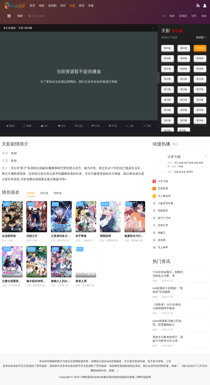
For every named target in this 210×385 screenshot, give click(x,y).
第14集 (183, 89)
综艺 (63, 5)
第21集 (199, 110)
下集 (147, 125)
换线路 (201, 37)
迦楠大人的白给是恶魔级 (66, 281)
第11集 (183, 79)
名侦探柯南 (9, 235)
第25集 (167, 130)
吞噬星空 (160, 210)
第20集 (183, 110)
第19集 (167, 110)
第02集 (183, 48)
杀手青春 (81, 235)
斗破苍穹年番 (163, 203)
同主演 (44, 193)
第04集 (167, 58)
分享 (96, 125)
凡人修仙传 (162, 196)
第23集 (183, 120)
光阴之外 (31, 235)
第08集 (183, 68)
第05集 (183, 58)
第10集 (167, 79)
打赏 (78, 125)
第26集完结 (184, 130)
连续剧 (52, 5)
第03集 (199, 48)
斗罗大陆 (174, 157)
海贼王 (159, 232)
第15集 (199, 89)
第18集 (199, 99)
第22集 (167, 120)
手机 (113, 125)
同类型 (31, 193)
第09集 (199, 68)
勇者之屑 (81, 281)
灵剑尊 (159, 240)
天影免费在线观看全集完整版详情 (43, 179)
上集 (130, 125)
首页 (32, 5)
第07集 (167, 68)
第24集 (199, 120)
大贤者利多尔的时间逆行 (66, 235)
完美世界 (160, 188)
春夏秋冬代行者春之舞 (138, 235)
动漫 (72, 5)
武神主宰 (160, 225)
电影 (41, 5)
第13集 (167, 89)
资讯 (81, 5)
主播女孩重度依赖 (13, 281)
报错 (10, 125)
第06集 (199, 58)
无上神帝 (160, 247)
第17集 (183, 99)
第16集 (167, 99)
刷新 (27, 125)
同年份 (58, 193)
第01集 (167, 48)
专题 (91, 5)
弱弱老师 (105, 235)
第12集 (199, 79)
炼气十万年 (162, 218)
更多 (175, 144)
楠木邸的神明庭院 (37, 281)
